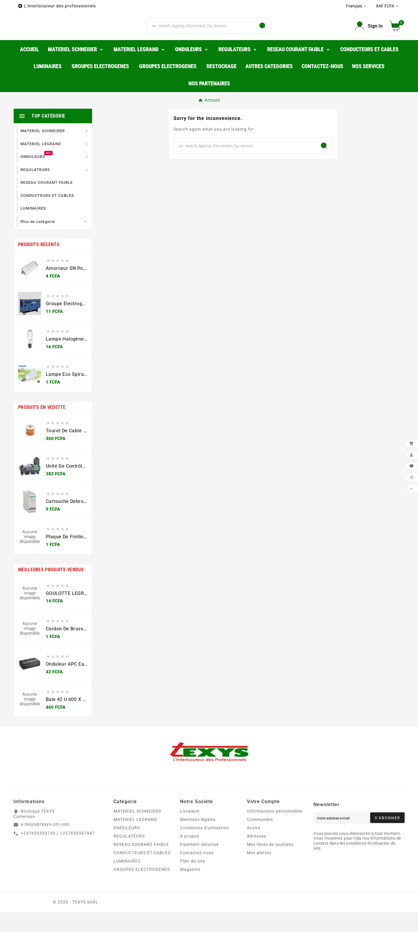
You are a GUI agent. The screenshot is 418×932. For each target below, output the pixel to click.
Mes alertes (259, 872)
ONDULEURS (126, 847)
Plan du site (192, 881)
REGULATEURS (129, 856)
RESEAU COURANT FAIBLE (141, 864)
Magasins (190, 889)
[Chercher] (201, 36)
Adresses (256, 856)
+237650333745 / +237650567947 (58, 853)
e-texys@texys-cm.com (45, 844)
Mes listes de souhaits (270, 864)
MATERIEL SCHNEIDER (137, 831)
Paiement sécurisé (199, 864)
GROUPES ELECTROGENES (141, 889)
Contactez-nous (197, 872)
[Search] (262, 36)
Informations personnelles (274, 831)
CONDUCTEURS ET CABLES (142, 872)
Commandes (260, 839)
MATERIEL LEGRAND (135, 839)
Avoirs (253, 847)
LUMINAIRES (127, 881)
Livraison (190, 831)
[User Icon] (369, 36)
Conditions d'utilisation (204, 847)
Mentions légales (198, 839)
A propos (189, 856)
